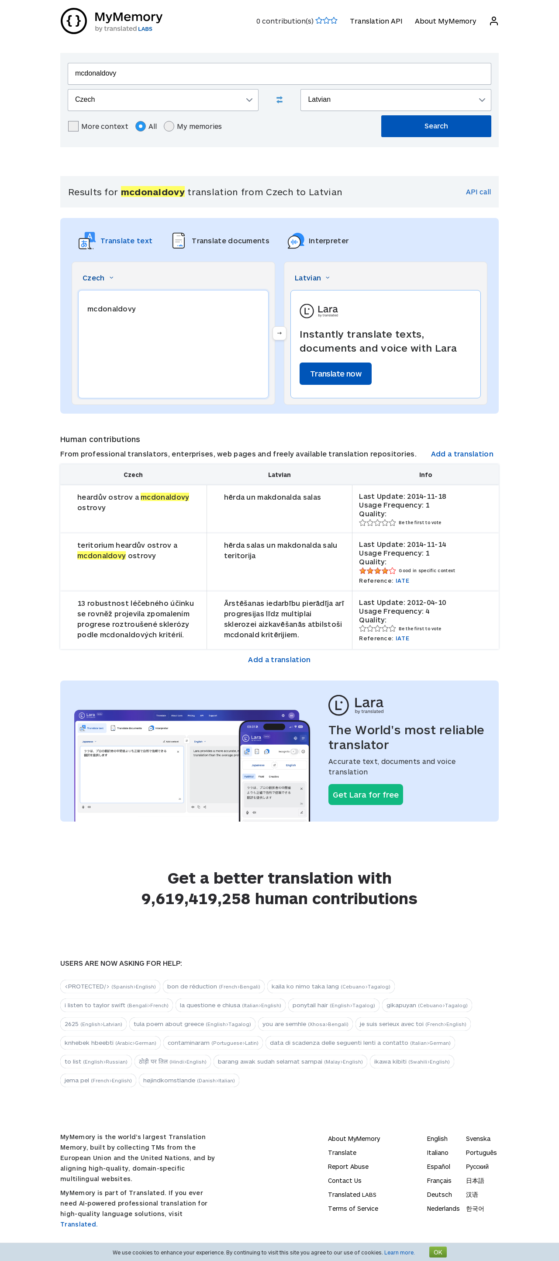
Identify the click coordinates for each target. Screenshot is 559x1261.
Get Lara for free (366, 794)
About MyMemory (445, 21)
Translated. (79, 1224)
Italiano (438, 1152)
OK (438, 1252)
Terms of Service (353, 1208)
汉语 (472, 1194)
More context (98, 126)
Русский (477, 1166)
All (146, 126)
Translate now (335, 373)
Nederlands (443, 1208)
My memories (193, 126)
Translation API (375, 21)
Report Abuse (348, 1166)
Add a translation (462, 453)
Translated (352, 1194)
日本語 (475, 1180)
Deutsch (439, 1194)
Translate (342, 1152)
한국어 (475, 1208)
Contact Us (345, 1180)
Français (439, 1180)
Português (481, 1152)
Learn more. (399, 1252)
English (437, 1138)
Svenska (478, 1138)
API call (478, 191)
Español (438, 1166)
